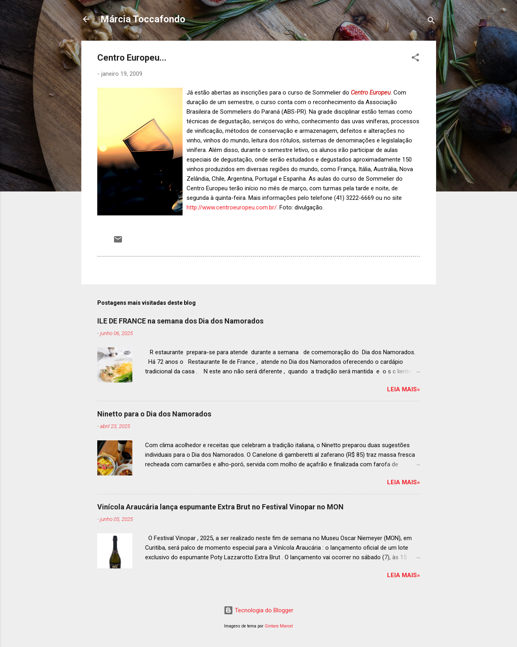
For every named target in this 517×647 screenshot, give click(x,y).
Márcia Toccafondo (142, 19)
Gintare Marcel (279, 626)
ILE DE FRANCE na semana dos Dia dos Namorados (180, 321)
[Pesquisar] (431, 22)
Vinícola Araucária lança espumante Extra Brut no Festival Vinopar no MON (220, 507)
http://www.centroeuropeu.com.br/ (232, 207)
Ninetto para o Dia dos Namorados (154, 414)
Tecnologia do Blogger (258, 610)
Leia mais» (403, 389)
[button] (415, 59)
